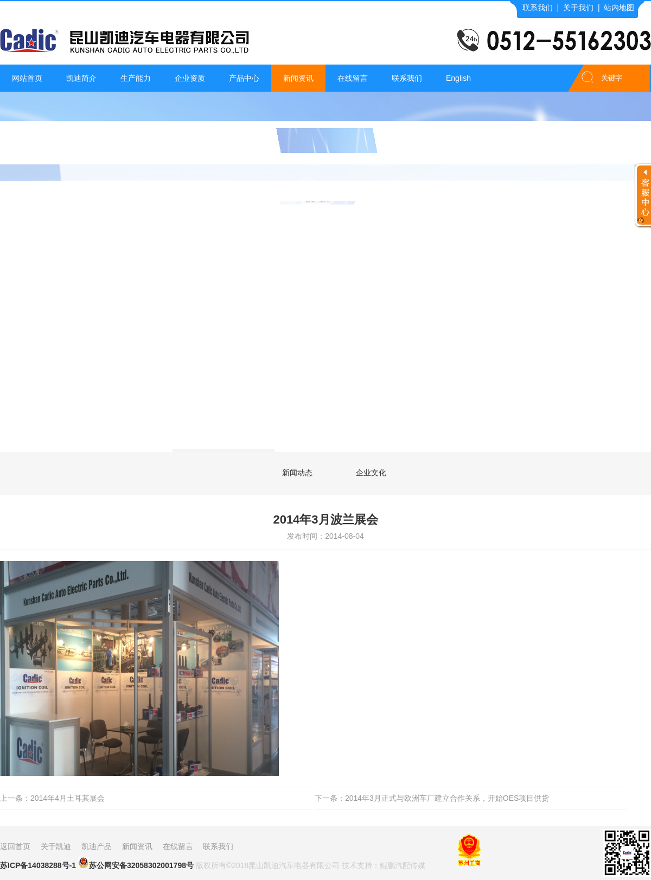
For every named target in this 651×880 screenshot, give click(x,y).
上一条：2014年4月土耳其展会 (52, 798)
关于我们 (578, 7)
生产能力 (135, 78)
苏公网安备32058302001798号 (136, 863)
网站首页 (27, 78)
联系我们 (537, 7)
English (458, 78)
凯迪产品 (96, 846)
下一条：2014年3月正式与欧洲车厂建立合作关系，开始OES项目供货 (432, 798)
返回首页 (15, 846)
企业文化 (371, 472)
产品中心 (244, 78)
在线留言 (352, 78)
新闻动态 (297, 472)
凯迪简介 (81, 78)
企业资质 (190, 78)
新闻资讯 (298, 78)
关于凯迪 (56, 846)
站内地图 (619, 7)
